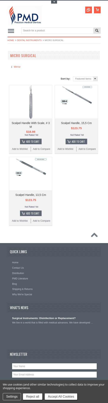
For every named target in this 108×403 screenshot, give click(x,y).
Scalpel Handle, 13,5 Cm (30, 194)
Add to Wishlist (20, 149)
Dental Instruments (29, 40)
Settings (12, 396)
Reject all (32, 396)
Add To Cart (32, 141)
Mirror (17, 66)
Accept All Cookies (61, 396)
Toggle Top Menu (54, 2)
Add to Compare (41, 149)
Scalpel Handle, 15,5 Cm (76, 123)
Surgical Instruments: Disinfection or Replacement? (44, 318)
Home (11, 40)
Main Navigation (11, 30)
